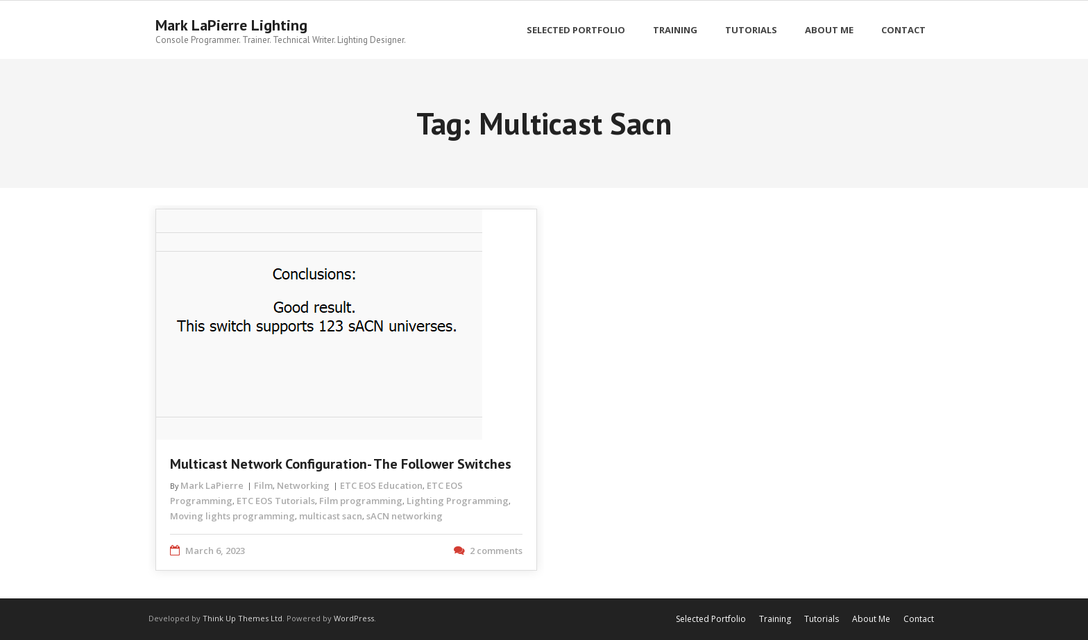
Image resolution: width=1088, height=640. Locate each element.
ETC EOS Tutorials (276, 500)
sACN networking (404, 516)
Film (263, 485)
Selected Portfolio (711, 619)
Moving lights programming (232, 516)
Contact (918, 619)
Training (775, 619)
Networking (303, 485)
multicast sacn (330, 516)
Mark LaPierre (212, 485)
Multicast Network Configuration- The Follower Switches (340, 464)
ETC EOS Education (381, 485)
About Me (871, 619)
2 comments (496, 550)
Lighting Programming (458, 500)
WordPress (354, 618)
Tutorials (821, 619)
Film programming (360, 500)
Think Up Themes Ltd (242, 618)
